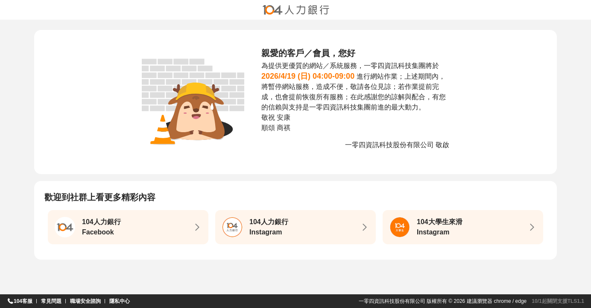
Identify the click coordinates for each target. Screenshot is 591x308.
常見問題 (51, 301)
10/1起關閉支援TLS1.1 (558, 301)
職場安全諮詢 (85, 301)
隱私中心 (119, 301)
